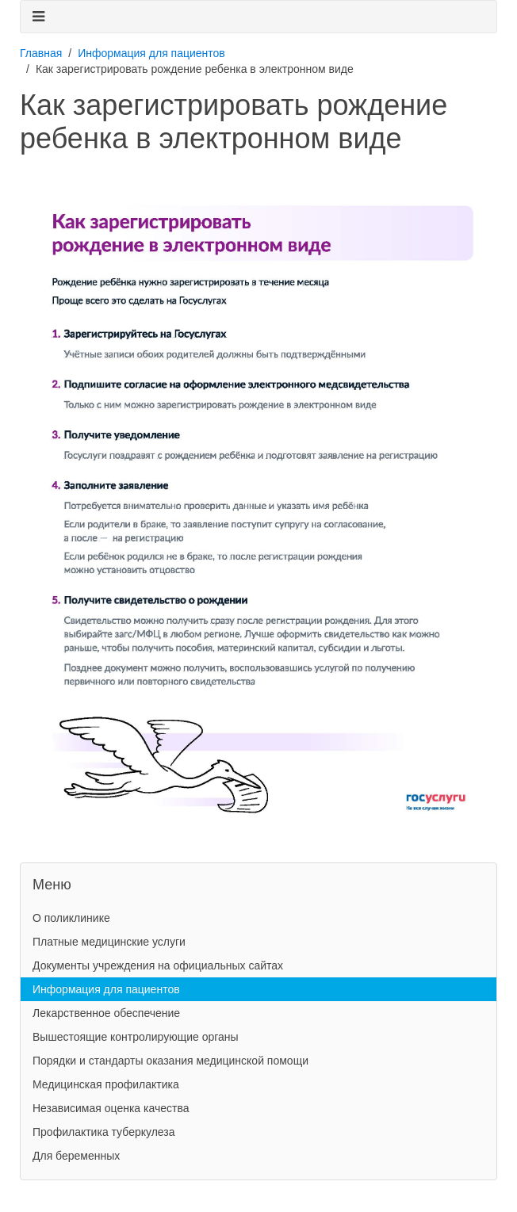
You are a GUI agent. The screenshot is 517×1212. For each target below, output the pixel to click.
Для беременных (76, 1155)
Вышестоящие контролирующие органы (136, 1036)
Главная (41, 53)
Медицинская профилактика (106, 1084)
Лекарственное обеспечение (106, 1013)
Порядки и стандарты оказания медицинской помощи (170, 1060)
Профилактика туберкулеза (104, 1132)
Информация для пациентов (151, 53)
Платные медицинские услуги (109, 941)
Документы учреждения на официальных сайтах (158, 965)
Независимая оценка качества (111, 1108)
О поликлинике (71, 918)
